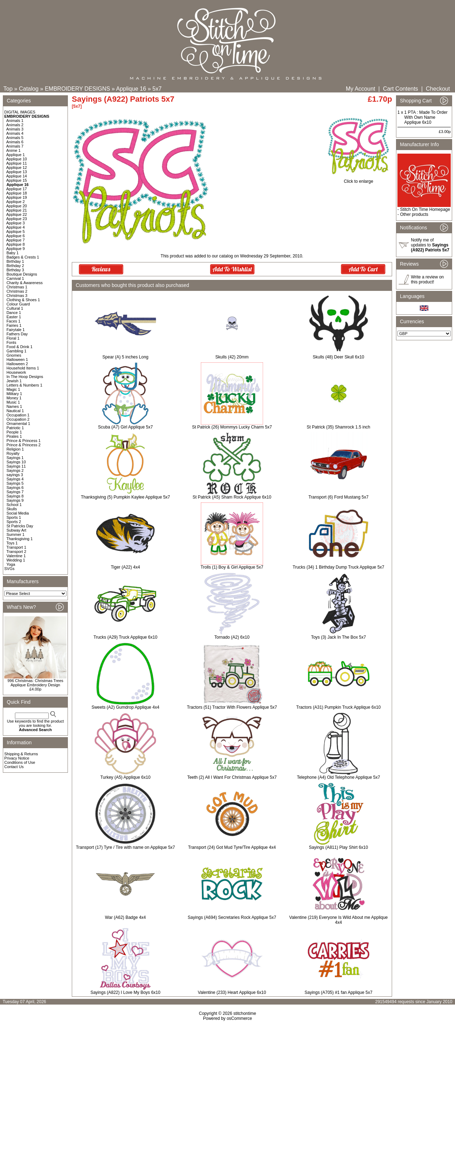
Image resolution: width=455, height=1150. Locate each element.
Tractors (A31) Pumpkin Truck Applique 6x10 (338, 707)
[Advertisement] (227, 1082)
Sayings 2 (14, 470)
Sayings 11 (16, 466)
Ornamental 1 (18, 423)
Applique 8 (15, 244)
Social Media (17, 513)
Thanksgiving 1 (19, 539)
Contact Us (13, 767)
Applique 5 (15, 231)
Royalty (13, 453)
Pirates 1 (14, 436)
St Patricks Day (19, 526)
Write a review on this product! (427, 279)
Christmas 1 (16, 287)
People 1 (14, 432)
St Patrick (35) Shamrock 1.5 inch (338, 427)
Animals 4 (14, 133)
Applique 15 (16, 180)
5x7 (157, 89)
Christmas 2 (16, 291)
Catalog (28, 89)
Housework (16, 372)
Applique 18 (16, 193)
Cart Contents (400, 89)
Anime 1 (13, 150)
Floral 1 (13, 338)
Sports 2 (13, 522)
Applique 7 (15, 240)
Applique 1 (15, 155)
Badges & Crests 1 (22, 257)
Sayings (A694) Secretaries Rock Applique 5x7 (232, 917)
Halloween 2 (17, 364)
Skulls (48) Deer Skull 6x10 (338, 357)
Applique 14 (16, 176)
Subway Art (16, 530)
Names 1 (14, 406)
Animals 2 (14, 125)
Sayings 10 (16, 462)
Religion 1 (15, 449)
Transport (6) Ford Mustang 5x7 (339, 497)
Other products (414, 214)
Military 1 (14, 394)
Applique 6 (15, 236)
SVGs (9, 568)
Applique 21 (16, 210)
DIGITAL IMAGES (19, 112)
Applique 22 (16, 214)
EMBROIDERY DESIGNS (77, 89)
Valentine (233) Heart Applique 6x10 (232, 992)
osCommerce (239, 1018)
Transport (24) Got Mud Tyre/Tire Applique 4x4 (232, 847)
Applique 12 (16, 167)
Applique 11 (16, 163)
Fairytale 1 (15, 330)
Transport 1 (16, 547)
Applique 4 (15, 227)
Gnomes (13, 355)
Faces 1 (13, 321)
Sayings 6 (14, 487)
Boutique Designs (21, 274)
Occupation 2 (18, 419)
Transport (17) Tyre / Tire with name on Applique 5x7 (125, 847)
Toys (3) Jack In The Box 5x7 (338, 637)
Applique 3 (15, 223)
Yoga (10, 564)
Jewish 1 (14, 381)
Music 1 (13, 402)
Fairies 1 (13, 325)
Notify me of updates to (430, 245)
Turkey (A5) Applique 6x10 (125, 777)
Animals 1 (14, 120)
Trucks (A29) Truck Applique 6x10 (125, 637)
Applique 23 (16, 219)
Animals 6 (14, 142)
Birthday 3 (15, 270)
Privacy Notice (16, 758)
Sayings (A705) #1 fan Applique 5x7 (339, 992)
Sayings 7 (14, 492)
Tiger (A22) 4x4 (125, 567)
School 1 (14, 504)
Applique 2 (15, 201)
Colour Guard (18, 304)
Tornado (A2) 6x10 (232, 637)
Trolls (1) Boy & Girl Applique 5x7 (231, 567)
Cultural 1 (14, 308)
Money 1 (13, 398)
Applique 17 (16, 189)
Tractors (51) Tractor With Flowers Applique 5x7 (232, 707)
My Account (360, 89)
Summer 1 (15, 534)
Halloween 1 (17, 359)
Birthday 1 (15, 261)
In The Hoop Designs (24, 376)
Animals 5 (14, 137)
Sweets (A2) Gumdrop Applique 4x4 (125, 707)
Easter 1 (13, 317)
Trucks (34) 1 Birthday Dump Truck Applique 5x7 (338, 567)
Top (8, 89)
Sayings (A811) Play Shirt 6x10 (338, 847)
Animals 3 (14, 129)
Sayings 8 (14, 496)
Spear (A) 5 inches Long (125, 357)
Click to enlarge (358, 179)
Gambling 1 (16, 351)
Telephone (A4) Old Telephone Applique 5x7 (338, 777)
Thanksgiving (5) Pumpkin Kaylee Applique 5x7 (125, 497)
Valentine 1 (16, 556)
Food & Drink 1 (19, 347)
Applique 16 (131, 89)
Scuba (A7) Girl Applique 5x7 (125, 427)
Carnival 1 (15, 278)
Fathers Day (17, 334)
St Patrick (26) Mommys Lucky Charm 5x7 (232, 427)
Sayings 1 (14, 458)
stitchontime (244, 1013)
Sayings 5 (14, 483)
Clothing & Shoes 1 (23, 300)
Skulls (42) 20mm (231, 357)
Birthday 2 (15, 265)
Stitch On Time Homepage (425, 209)
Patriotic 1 (15, 428)
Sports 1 (13, 517)
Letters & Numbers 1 (24, 385)
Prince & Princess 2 (23, 445)
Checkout (438, 89)
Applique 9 (15, 248)
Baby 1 (12, 253)
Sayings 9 (14, 500)
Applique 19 (16, 197)
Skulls (11, 509)
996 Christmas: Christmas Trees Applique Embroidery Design (35, 682)
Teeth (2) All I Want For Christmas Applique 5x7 (232, 777)
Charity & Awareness (24, 283)
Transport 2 (16, 551)
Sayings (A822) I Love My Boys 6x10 (125, 992)
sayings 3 (14, 475)
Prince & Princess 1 (23, 440)
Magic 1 (13, 389)
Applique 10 (16, 159)
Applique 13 (16, 172)
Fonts (11, 342)
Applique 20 (16, 206)
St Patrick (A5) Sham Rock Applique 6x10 (232, 497)
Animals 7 (14, 146)
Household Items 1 (22, 368)
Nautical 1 (15, 411)
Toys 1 (12, 543)
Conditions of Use (19, 762)
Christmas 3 (16, 295)
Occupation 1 (18, 415)
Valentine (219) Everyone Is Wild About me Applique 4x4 (338, 920)
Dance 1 (13, 312)
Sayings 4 (14, 479)
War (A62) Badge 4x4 (125, 917)
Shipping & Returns (21, 754)
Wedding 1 (15, 560)
